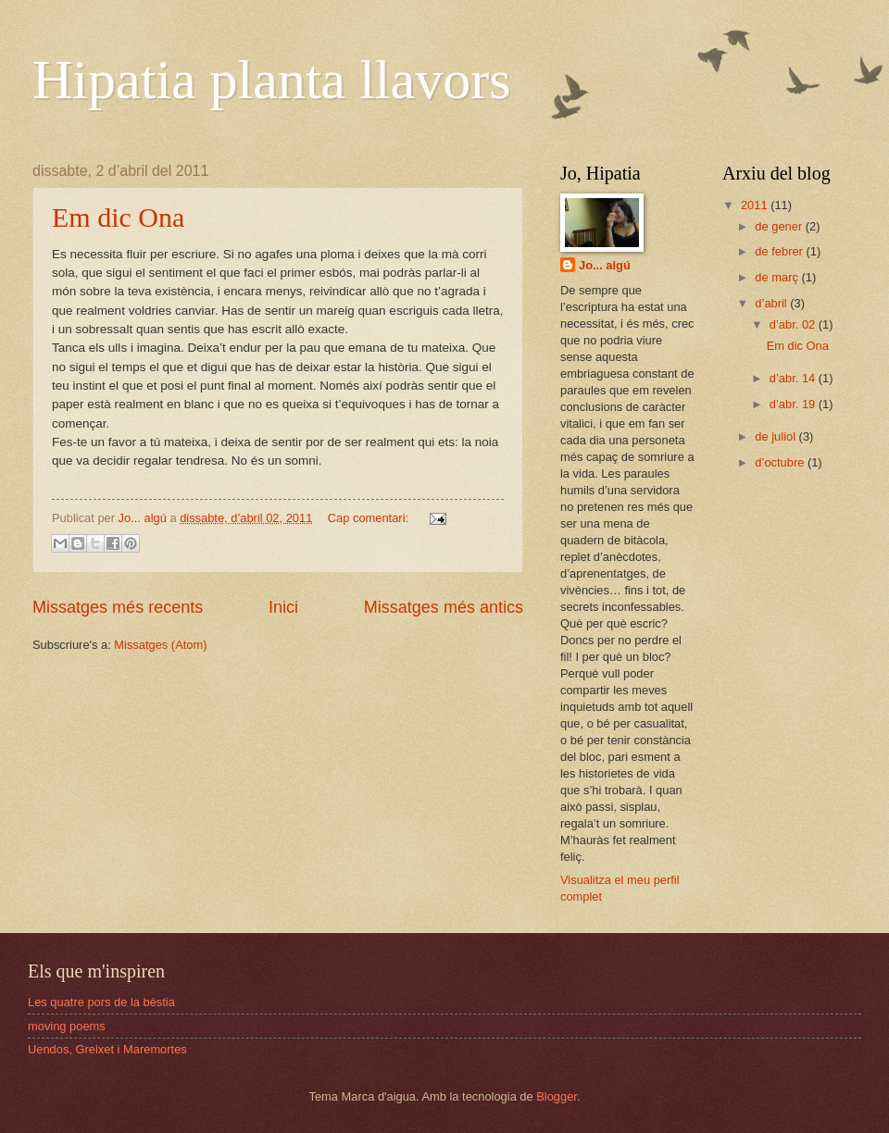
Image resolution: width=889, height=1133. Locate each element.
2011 (755, 205)
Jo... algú (605, 265)
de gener (780, 226)
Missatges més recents (117, 607)
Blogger (556, 1096)
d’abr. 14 (794, 378)
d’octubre (781, 462)
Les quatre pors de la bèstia (101, 1002)
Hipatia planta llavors (271, 79)
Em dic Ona (118, 217)
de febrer (780, 251)
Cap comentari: (370, 518)
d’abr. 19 (794, 404)
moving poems (67, 1026)
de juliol (776, 436)
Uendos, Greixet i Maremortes (107, 1049)
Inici (283, 607)
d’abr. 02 (794, 324)
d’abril (772, 303)
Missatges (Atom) (160, 645)
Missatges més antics (443, 607)
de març (778, 277)
